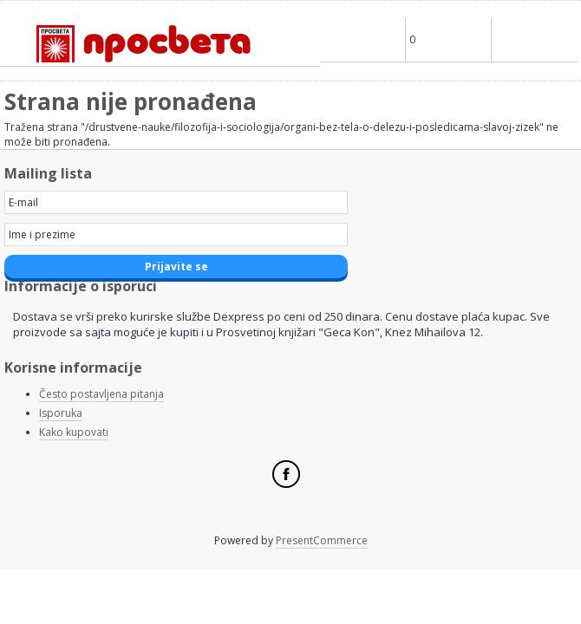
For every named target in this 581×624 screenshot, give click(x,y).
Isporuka (60, 413)
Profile (362, 40)
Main (535, 40)
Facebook (286, 474)
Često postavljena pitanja (101, 394)
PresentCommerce (322, 540)
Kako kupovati (73, 432)
